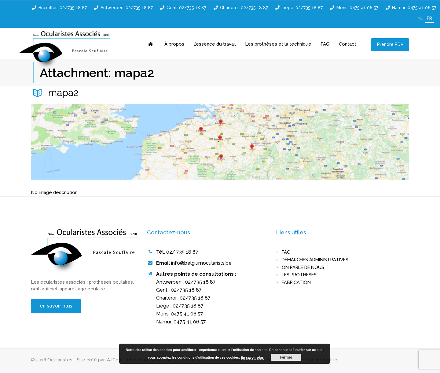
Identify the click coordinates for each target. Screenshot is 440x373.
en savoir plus (56, 306)
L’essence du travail (214, 44)
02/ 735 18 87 (182, 252)
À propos (174, 44)
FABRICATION (297, 282)
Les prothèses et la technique (278, 44)
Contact (347, 44)
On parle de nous (304, 267)
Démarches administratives (318, 260)
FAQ (325, 44)
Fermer (286, 357)
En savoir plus (252, 357)
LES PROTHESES (301, 275)
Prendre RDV (390, 44)
